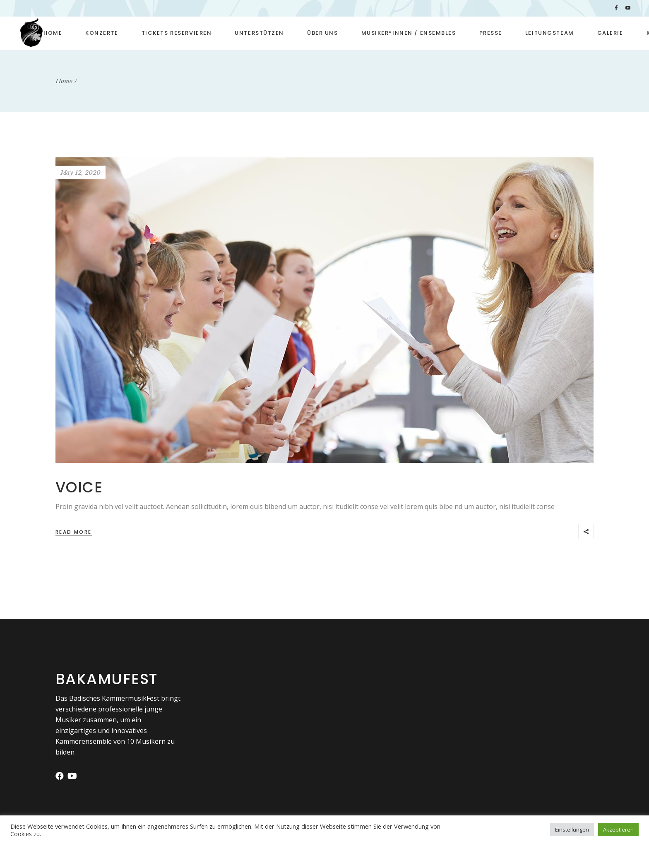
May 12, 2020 (80, 172)
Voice (79, 487)
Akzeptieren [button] (618, 829)
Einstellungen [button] (572, 829)
